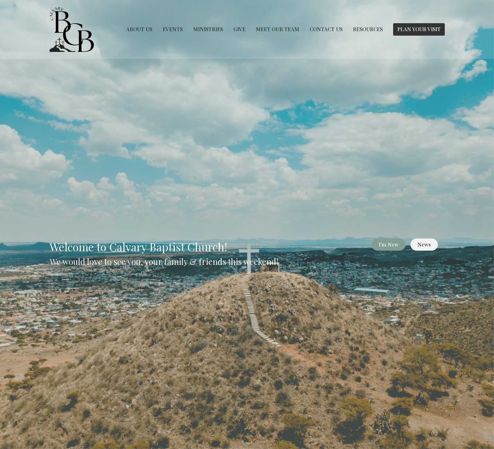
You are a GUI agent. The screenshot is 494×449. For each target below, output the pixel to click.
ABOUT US (139, 29)
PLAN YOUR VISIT (419, 29)
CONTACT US (326, 29)
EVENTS (173, 29)
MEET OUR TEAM (277, 29)
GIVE (239, 29)
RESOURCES (368, 29)
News (424, 244)
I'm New (389, 244)
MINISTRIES (208, 29)
